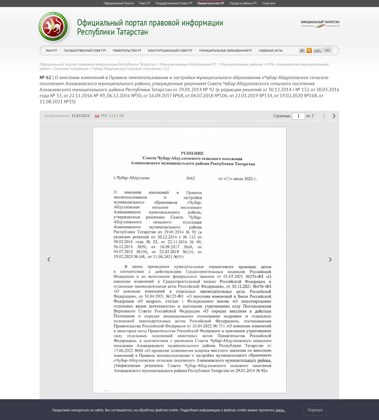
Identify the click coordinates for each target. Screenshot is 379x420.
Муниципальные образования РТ (225, 50)
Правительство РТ (127, 50)
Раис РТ (51, 50)
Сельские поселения (71, 68)
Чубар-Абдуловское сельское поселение (126, 68)
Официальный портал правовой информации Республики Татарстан (150, 26)
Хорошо (315, 410)
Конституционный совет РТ (170, 50)
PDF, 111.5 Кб (112, 115)
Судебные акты (270, 50)
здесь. (280, 410)
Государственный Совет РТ (85, 50)
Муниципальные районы (241, 64)
